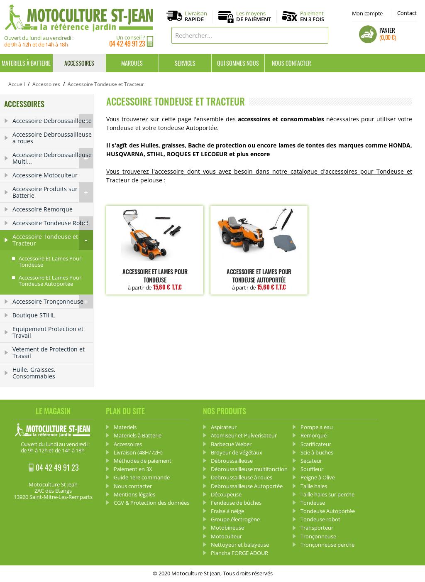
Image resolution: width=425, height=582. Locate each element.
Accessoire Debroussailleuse (52, 121)
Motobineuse (227, 527)
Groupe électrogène (235, 519)
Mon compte (367, 13)
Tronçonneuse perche (327, 544)
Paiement (312, 16)
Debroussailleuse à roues (241, 477)
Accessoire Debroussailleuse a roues (52, 137)
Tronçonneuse (318, 536)
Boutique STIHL (33, 315)
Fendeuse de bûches (236, 502)
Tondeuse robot (320, 519)
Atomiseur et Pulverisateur (244, 435)
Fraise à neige (227, 511)
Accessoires (79, 63)
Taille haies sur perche (327, 494)
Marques (132, 63)
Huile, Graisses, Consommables (34, 373)
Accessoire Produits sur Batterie (52, 192)
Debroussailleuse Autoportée (247, 486)
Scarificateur (315, 444)
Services (185, 63)
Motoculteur (226, 536)
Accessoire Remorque (42, 209)
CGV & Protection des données (151, 502)
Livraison (196, 16)
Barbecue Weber (231, 444)
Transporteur (316, 527)
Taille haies (313, 486)
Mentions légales (134, 494)
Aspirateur (224, 427)
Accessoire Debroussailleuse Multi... (52, 158)
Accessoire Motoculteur (45, 175)
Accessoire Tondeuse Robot (52, 223)
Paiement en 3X (133, 469)
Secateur (311, 460)
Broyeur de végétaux (236, 452)
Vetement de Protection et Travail (48, 352)
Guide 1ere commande (142, 477)
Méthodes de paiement (142, 460)
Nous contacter (291, 63)
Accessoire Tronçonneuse (52, 301)
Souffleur (311, 469)
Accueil (16, 84)
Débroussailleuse (232, 460)
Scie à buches (316, 452)
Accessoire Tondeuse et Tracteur (52, 240)
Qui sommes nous (238, 63)
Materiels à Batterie (26, 63)
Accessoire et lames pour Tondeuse (154, 279)
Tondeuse (312, 502)
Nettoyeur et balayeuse (240, 544)
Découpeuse (226, 494)
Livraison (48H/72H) (138, 452)
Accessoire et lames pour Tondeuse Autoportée (259, 279)
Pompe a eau (316, 427)
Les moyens (253, 16)
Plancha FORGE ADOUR (239, 553)
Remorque (313, 435)
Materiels (125, 427)
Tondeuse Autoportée (327, 511)
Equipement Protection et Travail (47, 332)
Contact (407, 13)
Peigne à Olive (317, 477)
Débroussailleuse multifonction (249, 469)
